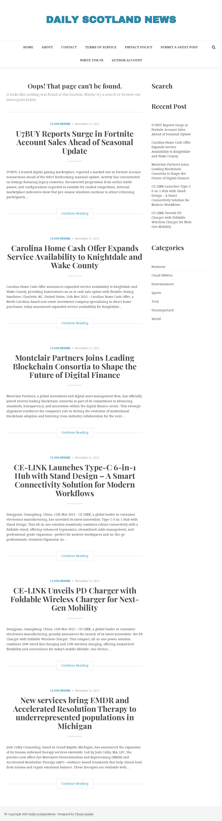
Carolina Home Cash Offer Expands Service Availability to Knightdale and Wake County (74, 256)
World (156, 319)
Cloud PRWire (60, 124)
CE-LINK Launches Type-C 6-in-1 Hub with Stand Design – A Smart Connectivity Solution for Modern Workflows (75, 480)
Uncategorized (163, 310)
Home (28, 47)
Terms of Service (101, 47)
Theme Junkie (84, 814)
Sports (156, 293)
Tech (155, 301)
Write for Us (91, 60)
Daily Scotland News (42, 814)
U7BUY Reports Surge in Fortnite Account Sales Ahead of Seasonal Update (75, 142)
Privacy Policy (138, 47)
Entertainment (163, 284)
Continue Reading (74, 213)
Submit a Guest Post (179, 47)
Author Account (127, 60)
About (47, 47)
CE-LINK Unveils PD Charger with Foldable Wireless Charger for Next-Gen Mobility (74, 599)
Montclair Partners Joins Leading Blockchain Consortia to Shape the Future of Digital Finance (75, 366)
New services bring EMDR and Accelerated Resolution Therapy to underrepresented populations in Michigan (74, 713)
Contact (69, 47)
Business (158, 266)
